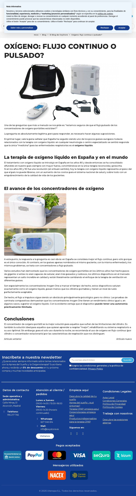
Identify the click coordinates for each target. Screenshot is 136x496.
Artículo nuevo (124, 339)
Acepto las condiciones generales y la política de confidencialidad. (96, 367)
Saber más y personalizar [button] (22, 28)
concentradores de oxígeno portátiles (68, 271)
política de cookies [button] (105, 14)
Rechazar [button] (105, 28)
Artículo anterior (13, 339)
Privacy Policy (95, 369)
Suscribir (127, 360)
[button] (45, 436)
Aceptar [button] (121, 28)
